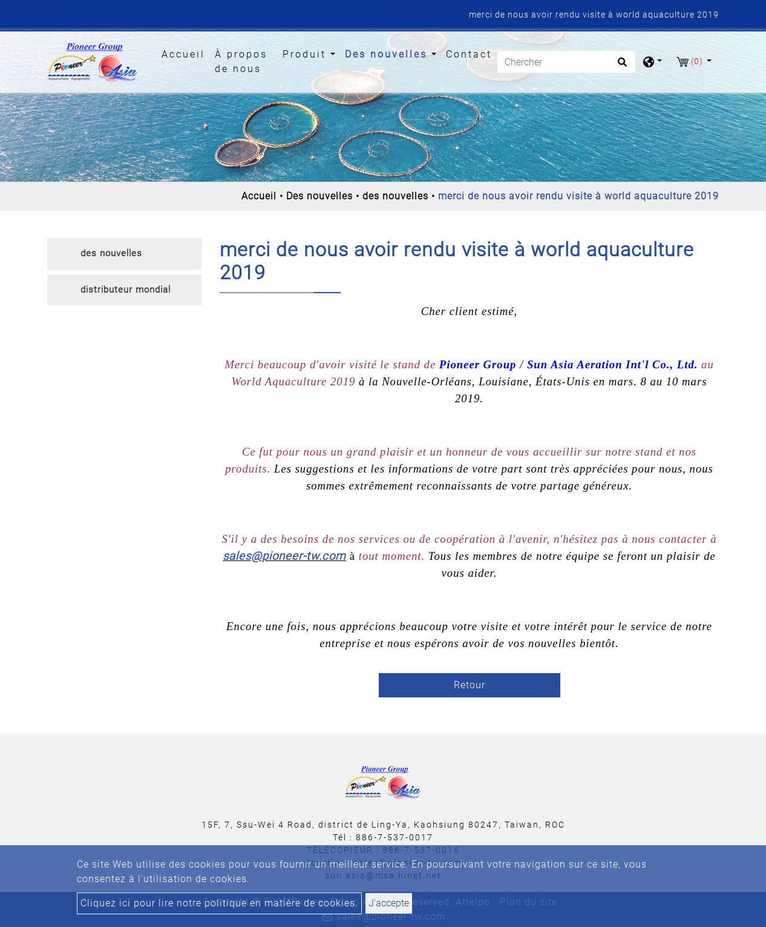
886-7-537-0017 (394, 837)
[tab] (124, 254)
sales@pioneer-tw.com (284, 556)
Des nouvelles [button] (388, 54)
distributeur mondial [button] (125, 289)
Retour (469, 685)
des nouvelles (395, 196)
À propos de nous (241, 61)
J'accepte (388, 903)
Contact (469, 54)
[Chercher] (566, 61)
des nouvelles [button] (111, 253)
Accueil (186, 53)
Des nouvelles (319, 196)
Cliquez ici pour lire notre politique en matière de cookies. (219, 903)
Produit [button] (306, 54)
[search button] (620, 66)
